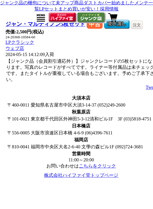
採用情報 (109, 8)
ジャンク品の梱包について (28, 2)
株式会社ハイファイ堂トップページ (81, 175)
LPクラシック (20, 42)
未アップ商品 (69, 2)
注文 (137, 25)
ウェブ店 (15, 48)
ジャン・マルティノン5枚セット (45, 24)
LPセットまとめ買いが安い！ (69, 8)
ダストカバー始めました (108, 2)
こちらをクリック (97, 165)
